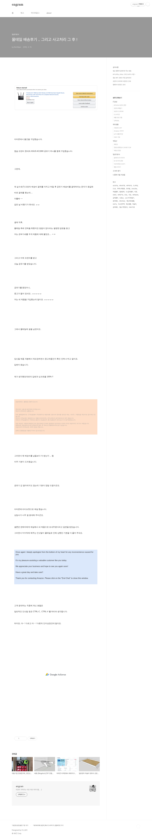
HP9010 (129, 185)
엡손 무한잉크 (123, 207)
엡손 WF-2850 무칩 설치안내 (122, 78)
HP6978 (122, 185)
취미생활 (116, 124)
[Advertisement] (55, 674)
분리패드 (115, 201)
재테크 (116, 144)
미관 (135, 192)
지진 (130, 195)
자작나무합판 (121, 189)
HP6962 (122, 201)
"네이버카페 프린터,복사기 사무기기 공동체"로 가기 (48, 825)
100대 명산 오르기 (119, 164)
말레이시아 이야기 (119, 158)
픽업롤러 (115, 192)
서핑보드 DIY (118, 128)
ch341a (115, 185)
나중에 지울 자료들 (119, 175)
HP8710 (120, 195)
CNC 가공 (117, 137)
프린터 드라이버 (118, 111)
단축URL (116, 121)
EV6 (126, 195)
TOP (138, 826)
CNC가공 (132, 207)
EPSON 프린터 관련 (120, 105)
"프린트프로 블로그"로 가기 (20, 825)
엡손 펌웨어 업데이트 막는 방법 (122, 71)
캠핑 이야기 (117, 167)
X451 (114, 195)
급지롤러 (115, 198)
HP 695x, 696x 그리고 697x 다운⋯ (124, 74)
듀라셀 (128, 189)
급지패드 (115, 207)
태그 (22, 13)
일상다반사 (116, 154)
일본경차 (122, 192)
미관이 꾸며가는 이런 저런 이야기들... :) (29, 790)
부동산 (115, 141)
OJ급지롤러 (129, 192)
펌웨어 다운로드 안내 (119, 85)
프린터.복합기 (118, 108)
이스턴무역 (121, 204)
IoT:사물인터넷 (118, 134)
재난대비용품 (130, 201)
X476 (115, 204)
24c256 (134, 189)
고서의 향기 (116, 171)
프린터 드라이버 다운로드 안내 (122, 81)
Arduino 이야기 (119, 131)
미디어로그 (35, 13)
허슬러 (134, 204)
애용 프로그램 (118, 117)
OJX (114, 189)
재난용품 (128, 204)
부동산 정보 (117, 150)
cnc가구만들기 (129, 198)
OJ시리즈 (117, 114)
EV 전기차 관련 (118, 161)
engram (17, 4)
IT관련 (115, 102)
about (49, 13)
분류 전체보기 (117, 98)
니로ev (121, 198)
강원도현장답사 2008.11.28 (122, 147)
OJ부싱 (135, 185)
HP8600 (135, 195)
